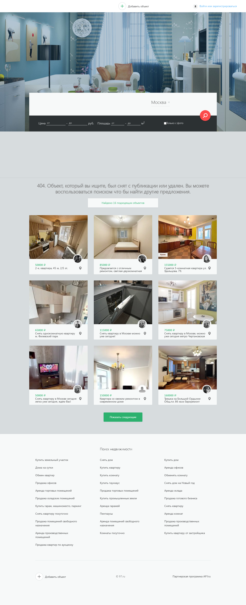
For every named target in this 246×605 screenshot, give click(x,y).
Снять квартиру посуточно (51, 513)
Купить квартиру (110, 467)
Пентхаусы (106, 513)
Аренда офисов (173, 467)
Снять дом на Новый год (179, 483)
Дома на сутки (44, 467)
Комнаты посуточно (112, 533)
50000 (40, 265)
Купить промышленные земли (118, 498)
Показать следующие (123, 417)
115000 (106, 330)
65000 (40, 330)
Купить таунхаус (110, 483)
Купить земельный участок (51, 460)
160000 (170, 395)
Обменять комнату (176, 475)
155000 (170, 265)
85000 (105, 265)
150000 (106, 395)
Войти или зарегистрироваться (218, 6)
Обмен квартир (44, 475)
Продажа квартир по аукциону (54, 544)
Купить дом (171, 460)
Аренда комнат (173, 513)
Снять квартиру (173, 506)
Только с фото (173, 123)
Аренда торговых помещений (53, 490)
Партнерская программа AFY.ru (192, 576)
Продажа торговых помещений (119, 490)
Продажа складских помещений (55, 498)
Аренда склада (173, 490)
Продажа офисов (45, 483)
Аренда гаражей (110, 506)
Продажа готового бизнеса (180, 498)
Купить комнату (109, 475)
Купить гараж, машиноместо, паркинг (58, 506)
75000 (169, 330)
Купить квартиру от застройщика (184, 533)
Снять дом (106, 460)
